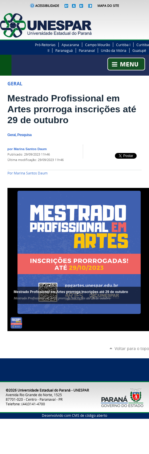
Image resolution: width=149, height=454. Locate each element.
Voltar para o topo (132, 348)
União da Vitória (113, 50)
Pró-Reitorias (45, 44)
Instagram (139, 16)
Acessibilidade (47, 6)
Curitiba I (123, 44)
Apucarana (70, 44)
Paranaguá (64, 50)
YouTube (146, 16)
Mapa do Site (108, 6)
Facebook (125, 16)
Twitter (132, 16)
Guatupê (139, 50)
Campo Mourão (97, 44)
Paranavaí (87, 50)
